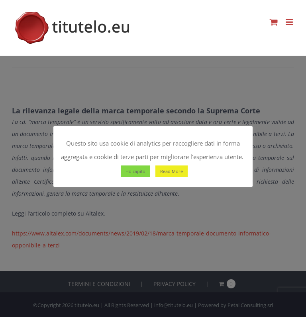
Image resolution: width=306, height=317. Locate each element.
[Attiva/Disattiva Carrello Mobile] (274, 22)
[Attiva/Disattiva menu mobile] (290, 22)
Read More (171, 171)
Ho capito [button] (135, 171)
